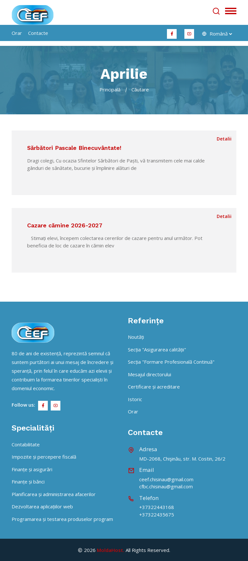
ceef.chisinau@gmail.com (166, 479)
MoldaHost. (110, 550)
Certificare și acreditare (154, 386)
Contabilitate (26, 444)
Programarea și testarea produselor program (62, 519)
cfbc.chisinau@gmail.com (166, 486)
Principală (109, 89)
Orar (133, 411)
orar (17, 33)
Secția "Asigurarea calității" (157, 349)
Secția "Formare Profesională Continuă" (171, 361)
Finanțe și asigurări (32, 469)
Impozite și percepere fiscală (44, 456)
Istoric (135, 399)
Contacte (38, 33)
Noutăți (136, 337)
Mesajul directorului (149, 374)
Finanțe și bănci (28, 481)
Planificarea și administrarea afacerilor (54, 494)
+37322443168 (156, 507)
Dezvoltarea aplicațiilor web (42, 506)
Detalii (224, 139)
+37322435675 (156, 514)
